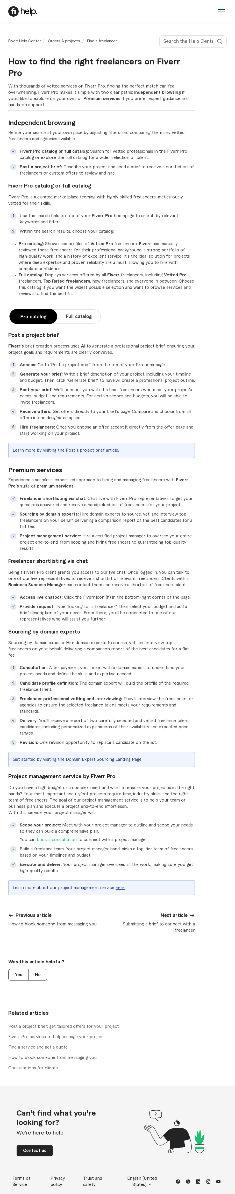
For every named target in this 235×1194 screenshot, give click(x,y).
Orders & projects (64, 41)
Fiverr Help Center (24, 41)
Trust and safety (92, 1181)
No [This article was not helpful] (38, 975)
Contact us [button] (34, 1151)
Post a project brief (85, 450)
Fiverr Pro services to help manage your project (56, 1037)
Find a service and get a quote (38, 1047)
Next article (174, 915)
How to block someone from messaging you (52, 1058)
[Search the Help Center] (193, 41)
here (120, 888)
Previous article (34, 915)
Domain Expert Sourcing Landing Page (103, 759)
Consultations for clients (33, 1068)
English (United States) (142, 1181)
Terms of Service (21, 1181)
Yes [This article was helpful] (18, 975)
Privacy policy (58, 1181)
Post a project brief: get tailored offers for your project (63, 1026)
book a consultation (57, 840)
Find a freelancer (102, 41)
